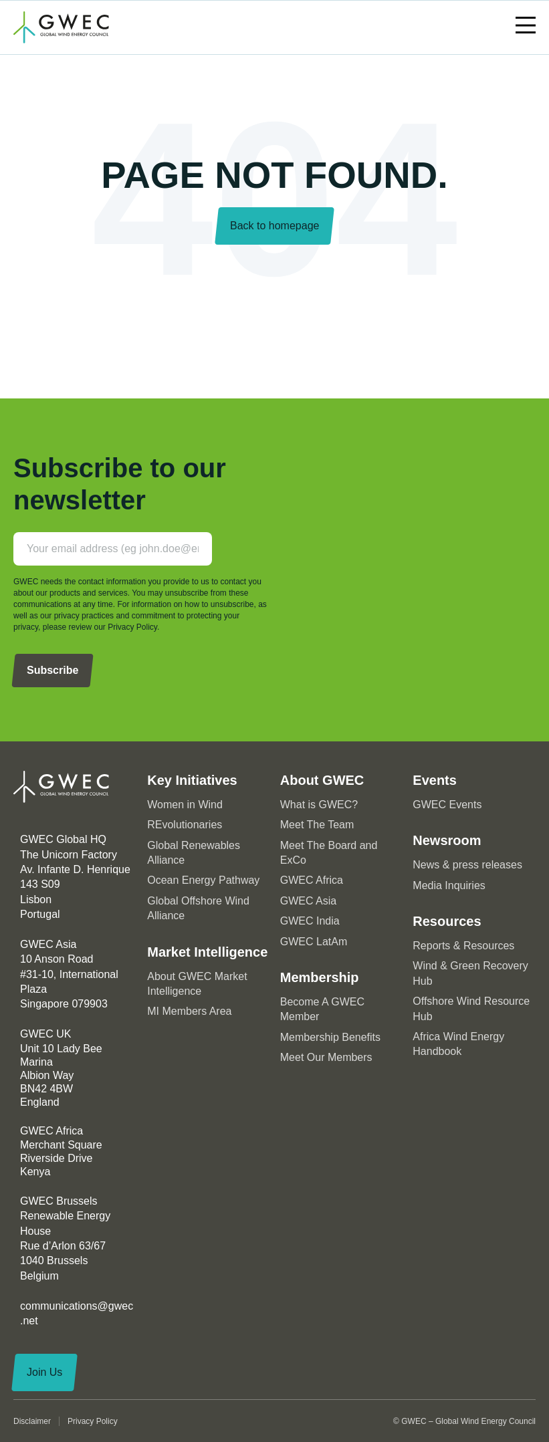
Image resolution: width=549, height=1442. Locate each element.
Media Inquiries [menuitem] (449, 885)
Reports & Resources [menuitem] (463, 945)
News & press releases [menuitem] (467, 864)
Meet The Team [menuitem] (317, 824)
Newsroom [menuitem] (447, 840)
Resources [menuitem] (447, 921)
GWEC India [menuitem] (310, 921)
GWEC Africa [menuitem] (311, 880)
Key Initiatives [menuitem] (192, 780)
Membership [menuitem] (319, 977)
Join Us (44, 1372)
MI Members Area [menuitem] (189, 1011)
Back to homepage (274, 225)
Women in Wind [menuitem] (185, 804)
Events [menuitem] (435, 780)
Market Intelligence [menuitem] (207, 952)
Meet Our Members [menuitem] (326, 1057)
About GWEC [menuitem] (322, 780)
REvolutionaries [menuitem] (184, 824)
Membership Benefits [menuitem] (330, 1037)
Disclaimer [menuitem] (32, 1421)
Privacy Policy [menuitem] (93, 1421)
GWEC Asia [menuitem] (308, 901)
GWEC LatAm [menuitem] (313, 941)
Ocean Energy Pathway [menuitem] (203, 880)
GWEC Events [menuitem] (447, 804)
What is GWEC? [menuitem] (319, 804)
